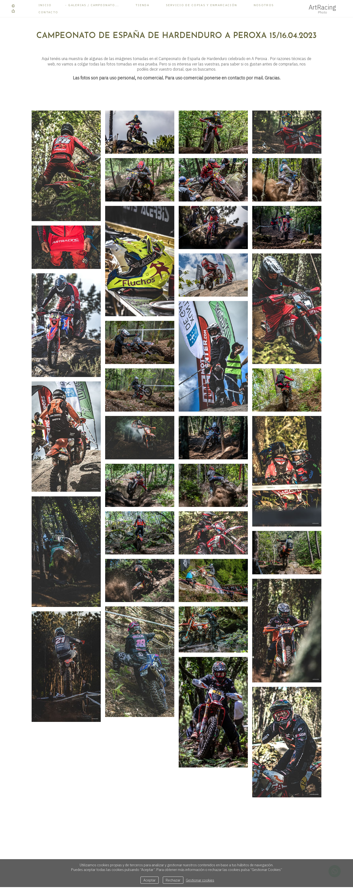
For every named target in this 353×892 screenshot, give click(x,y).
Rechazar (173, 880)
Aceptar (149, 880)
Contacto (48, 12)
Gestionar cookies (200, 880)
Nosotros (264, 5)
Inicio (45, 5)
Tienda (142, 5)
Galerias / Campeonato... (93, 5)
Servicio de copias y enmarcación (201, 5)
